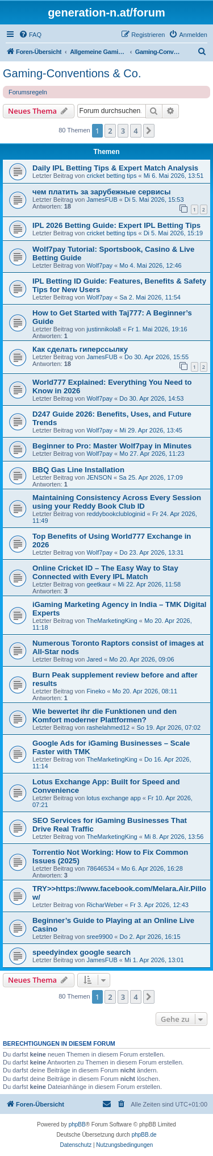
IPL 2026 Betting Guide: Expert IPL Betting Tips (116, 225)
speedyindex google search (81, 952)
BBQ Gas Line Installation (78, 469)
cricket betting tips (111, 175)
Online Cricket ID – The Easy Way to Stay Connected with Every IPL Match (105, 572)
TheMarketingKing (111, 620)
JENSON (99, 477)
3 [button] (123, 131)
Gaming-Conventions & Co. (72, 73)
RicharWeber (104, 904)
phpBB (77, 1124)
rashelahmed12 (108, 727)
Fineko (95, 691)
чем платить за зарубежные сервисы (101, 192)
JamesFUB (101, 199)
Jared (94, 659)
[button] (148, 131)
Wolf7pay (99, 265)
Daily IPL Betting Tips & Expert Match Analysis (115, 168)
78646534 (100, 868)
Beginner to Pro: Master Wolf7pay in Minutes (111, 446)
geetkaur (98, 584)
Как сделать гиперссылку (80, 349)
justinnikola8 (103, 329)
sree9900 (99, 936)
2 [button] (110, 131)
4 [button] (135, 131)
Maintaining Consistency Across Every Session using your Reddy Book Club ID (116, 501)
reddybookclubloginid (115, 513)
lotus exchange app (113, 798)
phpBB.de (144, 1135)
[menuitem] (30, 34)
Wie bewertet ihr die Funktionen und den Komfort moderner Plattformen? (104, 715)
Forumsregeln (28, 92)
